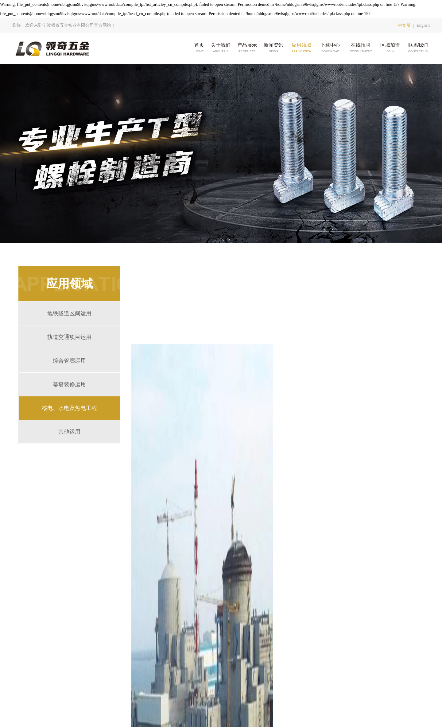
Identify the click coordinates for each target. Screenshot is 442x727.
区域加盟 (390, 48)
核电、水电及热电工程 (69, 408)
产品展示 (247, 48)
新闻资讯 (273, 48)
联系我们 (418, 48)
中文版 (404, 25)
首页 (199, 48)
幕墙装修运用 (69, 384)
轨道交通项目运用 (69, 337)
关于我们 (221, 48)
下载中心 (330, 48)
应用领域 (301, 48)
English (423, 25)
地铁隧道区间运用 (69, 313)
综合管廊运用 (69, 361)
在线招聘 (361, 48)
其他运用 (69, 432)
